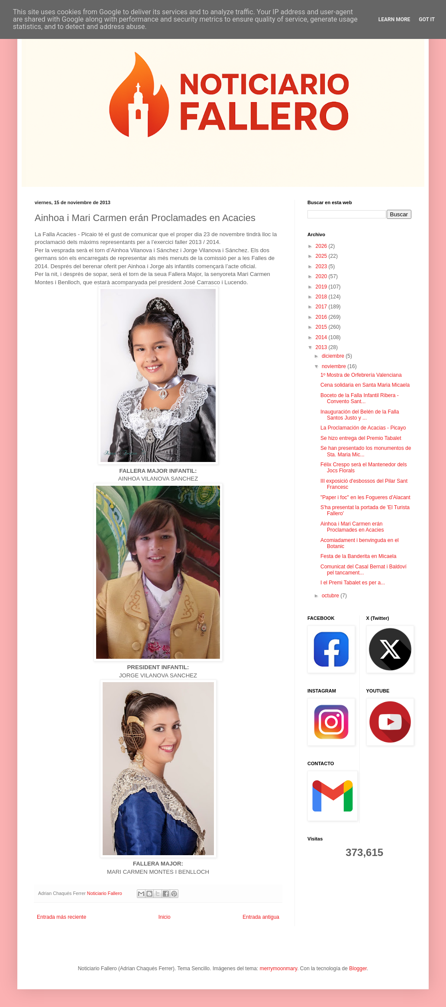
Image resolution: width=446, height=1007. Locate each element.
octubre (331, 596)
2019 (322, 287)
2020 (322, 276)
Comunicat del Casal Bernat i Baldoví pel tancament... (363, 570)
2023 (322, 266)
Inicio (164, 917)
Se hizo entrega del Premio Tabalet (360, 438)
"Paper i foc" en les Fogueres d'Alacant (365, 497)
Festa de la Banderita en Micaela (358, 556)
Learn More (394, 19)
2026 (322, 246)
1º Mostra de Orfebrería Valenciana (361, 375)
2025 (322, 256)
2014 (322, 337)
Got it (427, 19)
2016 (322, 317)
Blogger (358, 968)
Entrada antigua (260, 917)
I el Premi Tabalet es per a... (352, 583)
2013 (322, 347)
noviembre (334, 366)
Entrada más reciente (61, 917)
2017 (322, 307)
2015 (322, 327)
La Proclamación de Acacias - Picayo (363, 428)
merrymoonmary (278, 968)
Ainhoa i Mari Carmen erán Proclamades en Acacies (352, 527)
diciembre (334, 356)
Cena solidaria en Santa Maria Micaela (365, 385)
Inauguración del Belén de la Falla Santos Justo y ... (359, 415)
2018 (322, 297)
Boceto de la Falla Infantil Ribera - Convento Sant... (359, 398)
